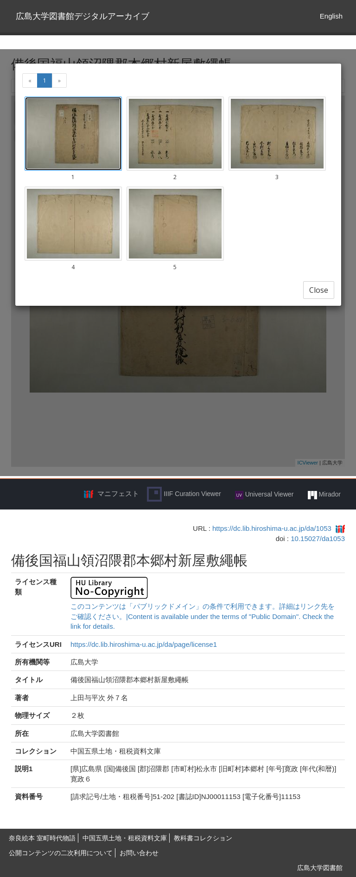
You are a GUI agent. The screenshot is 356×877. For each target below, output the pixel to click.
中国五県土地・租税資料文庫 (125, 838)
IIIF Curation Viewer (184, 494)
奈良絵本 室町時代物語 (42, 838)
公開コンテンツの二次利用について (61, 853)
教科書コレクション (203, 838)
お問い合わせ (139, 853)
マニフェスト (118, 493)
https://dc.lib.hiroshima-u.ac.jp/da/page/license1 (143, 644)
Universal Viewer (264, 494)
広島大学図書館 (320, 867)
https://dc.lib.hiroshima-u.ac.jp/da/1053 (271, 528)
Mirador (324, 494)
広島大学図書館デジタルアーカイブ (82, 16)
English (331, 16)
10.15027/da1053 (318, 538)
